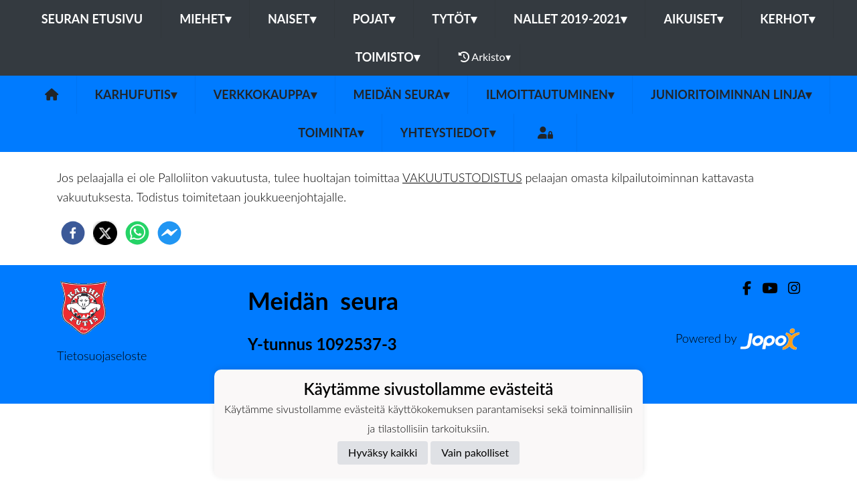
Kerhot (787, 18)
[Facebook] (741, 288)
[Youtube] (764, 288)
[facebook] (73, 233)
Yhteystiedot (447, 132)
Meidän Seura (401, 94)
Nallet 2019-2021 (570, 18)
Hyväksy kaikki (382, 452)
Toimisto (387, 57)
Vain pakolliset (475, 452)
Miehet (205, 18)
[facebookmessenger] (169, 233)
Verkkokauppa (265, 94)
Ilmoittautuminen (550, 94)
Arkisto (485, 57)
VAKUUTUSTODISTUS (462, 177)
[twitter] (105, 233)
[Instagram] (788, 288)
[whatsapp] (137, 233)
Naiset (292, 18)
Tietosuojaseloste (102, 355)
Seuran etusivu (92, 18)
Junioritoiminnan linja (731, 94)
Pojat (374, 18)
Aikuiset (693, 18)
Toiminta (331, 132)
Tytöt (454, 18)
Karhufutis (136, 94)
